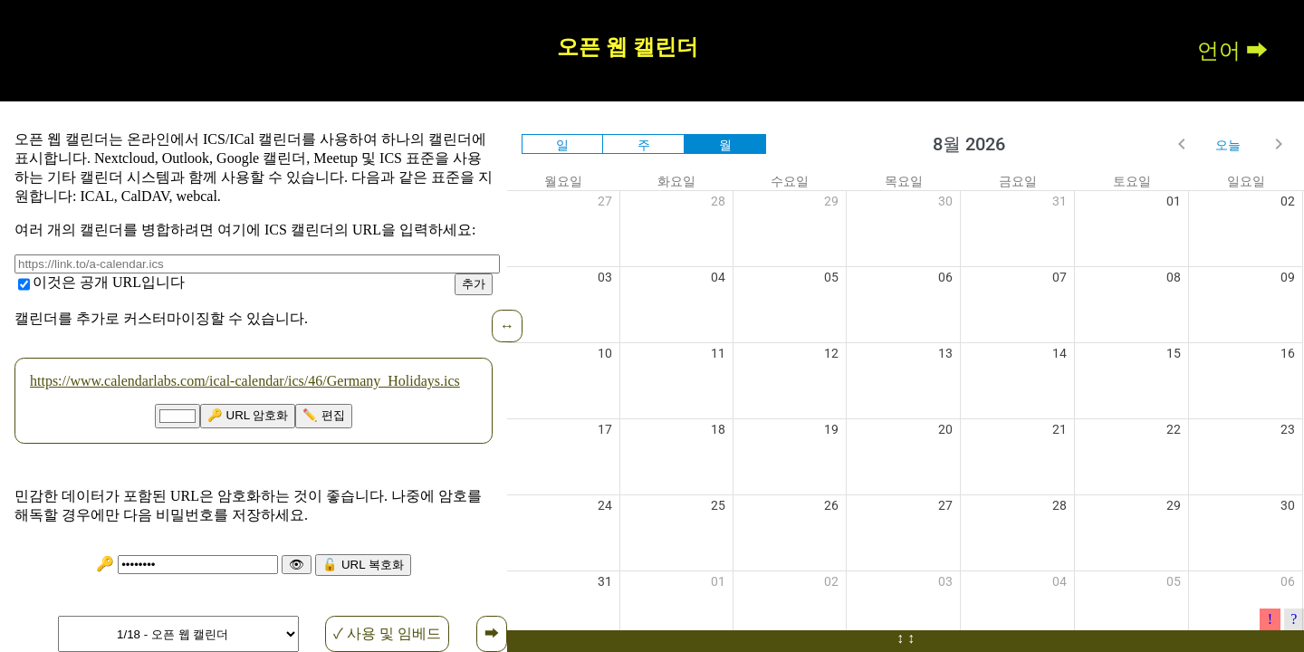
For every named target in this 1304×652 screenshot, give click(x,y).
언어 (1219, 50)
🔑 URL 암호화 (248, 415)
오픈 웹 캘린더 (627, 47)
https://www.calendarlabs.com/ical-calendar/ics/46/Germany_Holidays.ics (245, 380)
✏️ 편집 (323, 415)
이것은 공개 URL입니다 (109, 282)
